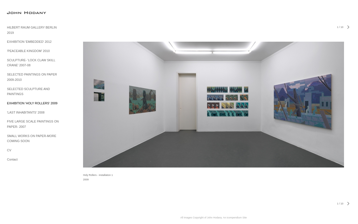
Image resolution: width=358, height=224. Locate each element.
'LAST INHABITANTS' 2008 (25, 112)
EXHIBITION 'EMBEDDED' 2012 (29, 41)
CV (9, 150)
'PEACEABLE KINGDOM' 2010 (28, 51)
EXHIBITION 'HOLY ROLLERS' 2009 (32, 103)
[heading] (21, 12)
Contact (12, 159)
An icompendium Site (235, 217)
